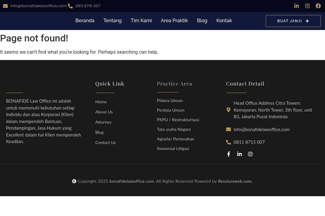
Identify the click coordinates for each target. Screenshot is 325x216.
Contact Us (105, 142)
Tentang (112, 20)
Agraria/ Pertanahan (175, 138)
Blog (202, 20)
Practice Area (174, 83)
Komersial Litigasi (173, 148)
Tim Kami (141, 20)
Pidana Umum (170, 100)
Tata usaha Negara (174, 129)
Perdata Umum (170, 109)
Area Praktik (174, 20)
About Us (104, 111)
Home (100, 101)
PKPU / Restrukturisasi (178, 119)
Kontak (224, 20)
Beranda (84, 20)
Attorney (103, 121)
